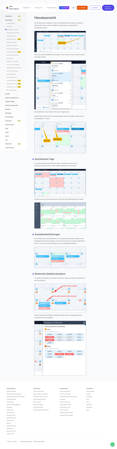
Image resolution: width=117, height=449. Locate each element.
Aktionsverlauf (10, 434)
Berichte (9, 423)
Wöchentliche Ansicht (13, 33)
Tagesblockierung (11, 426)
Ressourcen (39, 8)
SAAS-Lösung (37, 402)
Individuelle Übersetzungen (40, 396)
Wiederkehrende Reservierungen (68, 396)
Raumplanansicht (11, 415)
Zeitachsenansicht (12, 45)
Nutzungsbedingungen (26, 441)
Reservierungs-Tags (65, 402)
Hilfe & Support (90, 391)
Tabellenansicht (11, 36)
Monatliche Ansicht (12, 30)
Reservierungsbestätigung (13, 404)
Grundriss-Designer (38, 404)
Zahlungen (62, 399)
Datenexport (10, 428)
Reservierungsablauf (65, 391)
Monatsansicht (10, 412)
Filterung (9, 26)
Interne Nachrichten (12, 71)
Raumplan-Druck (11, 431)
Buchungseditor (11, 74)
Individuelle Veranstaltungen (14, 394)
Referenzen (89, 404)
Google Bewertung (12, 84)
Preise (88, 402)
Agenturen (64, 7)
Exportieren (10, 58)
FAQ (87, 399)
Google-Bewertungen (65, 404)
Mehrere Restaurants (38, 391)
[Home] (12, 7)
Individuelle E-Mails (65, 407)
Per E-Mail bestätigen (13, 65)
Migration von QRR (12, 61)
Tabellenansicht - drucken (14, 39)
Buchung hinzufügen (13, 49)
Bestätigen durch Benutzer (14, 68)
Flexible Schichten (11, 391)
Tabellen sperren (12, 42)
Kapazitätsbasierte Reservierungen (16, 396)
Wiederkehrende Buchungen (15, 81)
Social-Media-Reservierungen (41, 410)
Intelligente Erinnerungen (66, 415)
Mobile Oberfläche (38, 407)
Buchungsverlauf (12, 77)
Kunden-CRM (10, 420)
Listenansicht (10, 23)
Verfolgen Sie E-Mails (13, 87)
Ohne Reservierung (12, 52)
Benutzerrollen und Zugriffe (40, 394)
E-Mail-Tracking (64, 410)
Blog (87, 410)
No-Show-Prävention (65, 394)
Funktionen (27, 8)
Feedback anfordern (12, 55)
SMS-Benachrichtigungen (66, 412)
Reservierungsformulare (39, 399)
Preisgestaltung (51, 8)
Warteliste (9, 407)
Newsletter (89, 407)
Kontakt (88, 394)
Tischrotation (10, 402)
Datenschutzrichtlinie (39, 441)
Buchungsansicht (12, 90)
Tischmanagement (11, 399)
